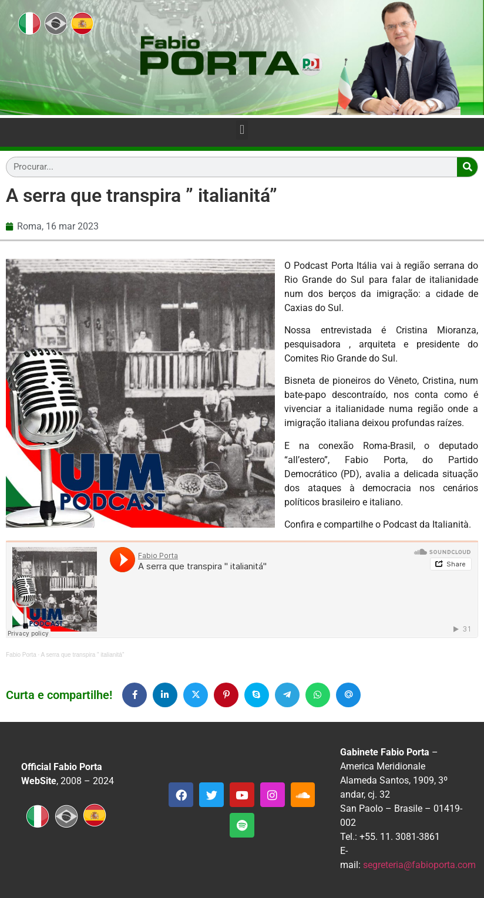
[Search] (467, 167)
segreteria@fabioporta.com (419, 864)
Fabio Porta (21, 654)
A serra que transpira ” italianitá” (83, 654)
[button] (241, 130)
